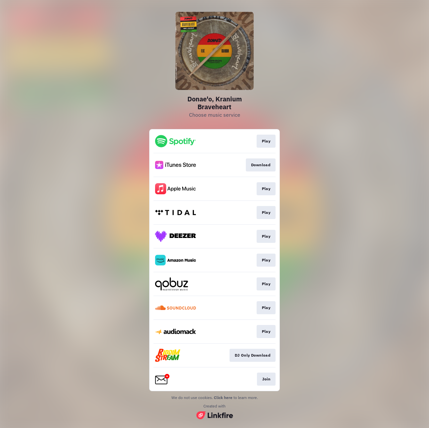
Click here (223, 397)
